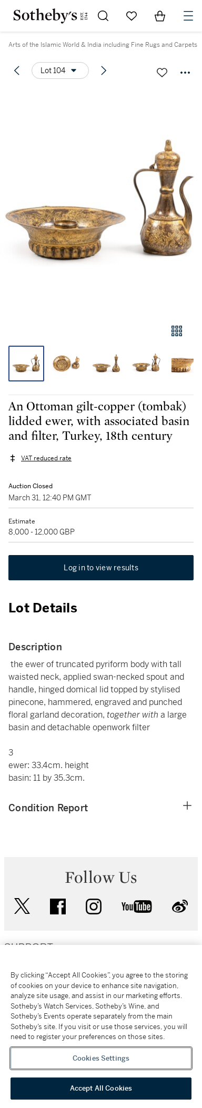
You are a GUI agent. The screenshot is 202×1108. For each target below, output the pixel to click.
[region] (101, 1026)
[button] (101, 201)
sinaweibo (180, 906)
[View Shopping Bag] (160, 15)
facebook (58, 906)
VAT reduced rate (46, 458)
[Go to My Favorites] (131, 15)
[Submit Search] (103, 16)
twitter (22, 906)
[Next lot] (103, 70)
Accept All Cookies (101, 1088)
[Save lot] (162, 72)
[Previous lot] (16, 70)
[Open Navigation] (188, 16)
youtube (137, 906)
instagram (94, 906)
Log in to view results (101, 567)
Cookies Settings (101, 1058)
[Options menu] (60, 70)
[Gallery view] (176, 330)
